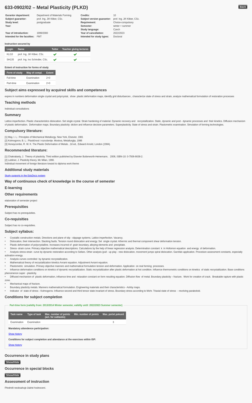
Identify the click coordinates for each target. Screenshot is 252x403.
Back (243, 6)
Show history (15, 334)
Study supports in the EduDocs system (25, 175)
